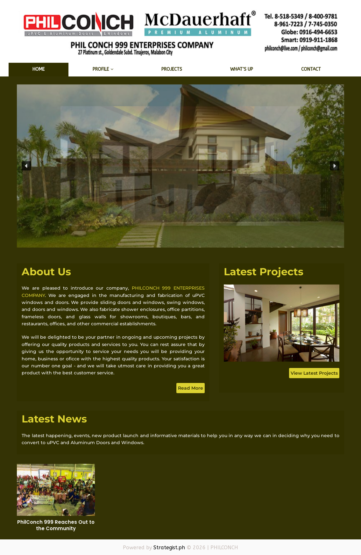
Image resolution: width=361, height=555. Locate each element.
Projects (171, 69)
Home (38, 69)
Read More (190, 388)
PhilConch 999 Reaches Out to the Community (56, 525)
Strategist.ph (169, 547)
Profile (101, 69)
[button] (26, 166)
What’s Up (241, 69)
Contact (311, 69)
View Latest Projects (314, 373)
